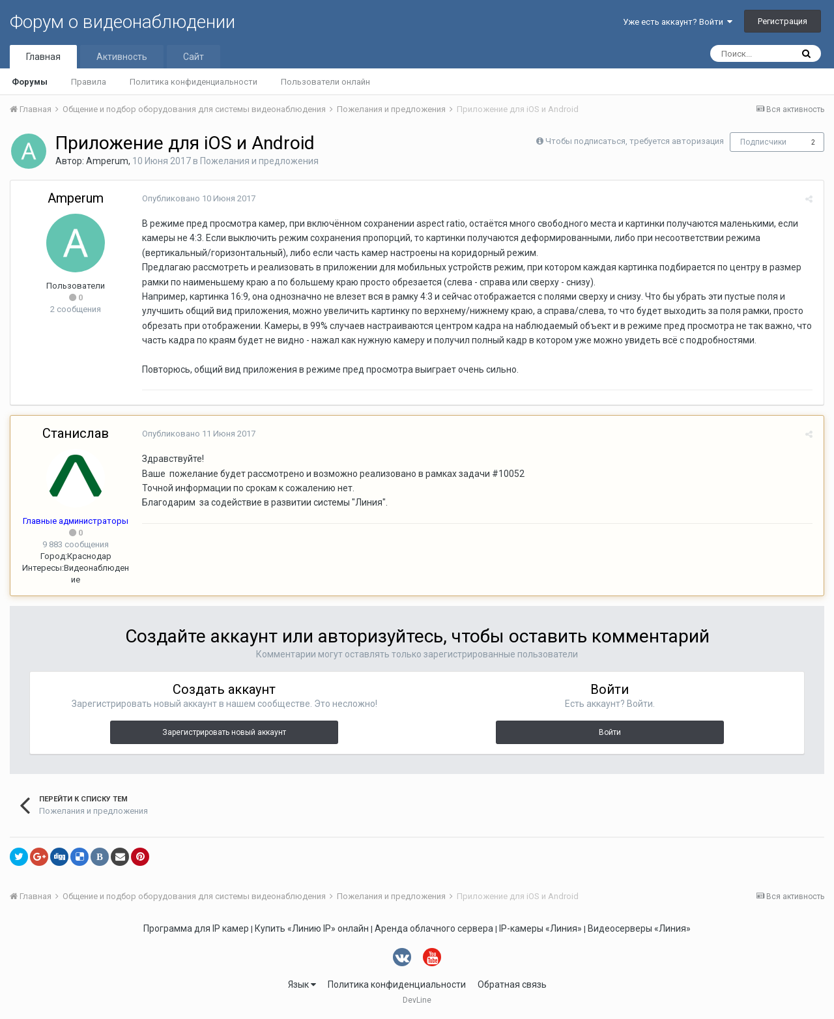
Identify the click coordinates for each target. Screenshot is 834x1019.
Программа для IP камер (196, 928)
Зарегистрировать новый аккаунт (224, 732)
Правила (88, 82)
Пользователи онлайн (325, 82)
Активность (121, 56)
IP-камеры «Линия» (540, 928)
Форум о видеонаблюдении (122, 22)
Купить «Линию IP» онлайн (312, 928)
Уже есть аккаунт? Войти (677, 22)
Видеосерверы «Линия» (639, 928)
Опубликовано (197, 198)
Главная (43, 56)
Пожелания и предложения (259, 161)
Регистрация (782, 21)
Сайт (193, 56)
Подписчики (763, 142)
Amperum (107, 161)
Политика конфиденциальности (193, 82)
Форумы (30, 82)
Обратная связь (512, 984)
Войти (610, 732)
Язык (302, 984)
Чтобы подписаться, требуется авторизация (634, 141)
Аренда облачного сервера (434, 928)
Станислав (75, 433)
